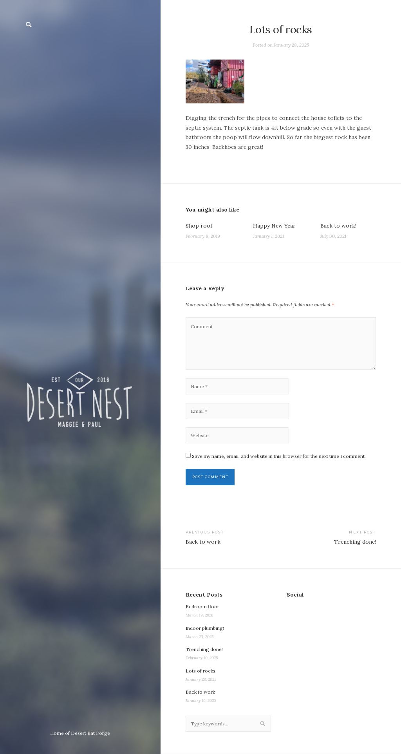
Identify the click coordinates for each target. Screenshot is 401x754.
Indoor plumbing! (205, 628)
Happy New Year (274, 225)
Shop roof (199, 225)
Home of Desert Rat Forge (80, 733)
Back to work (200, 692)
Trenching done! (204, 649)
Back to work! (338, 225)
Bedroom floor (202, 606)
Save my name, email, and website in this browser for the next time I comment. (279, 456)
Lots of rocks (200, 671)
